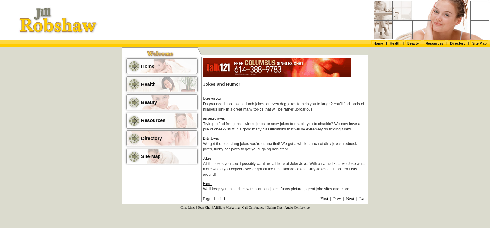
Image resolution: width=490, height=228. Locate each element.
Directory (457, 43)
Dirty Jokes (211, 138)
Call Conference (253, 207)
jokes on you (212, 98)
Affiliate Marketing (226, 207)
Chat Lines (187, 207)
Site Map (479, 43)
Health (395, 43)
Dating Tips (275, 207)
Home (378, 43)
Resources (434, 43)
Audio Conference (296, 207)
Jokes (207, 158)
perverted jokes (214, 118)
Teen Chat (204, 207)
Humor (207, 184)
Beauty (413, 43)
